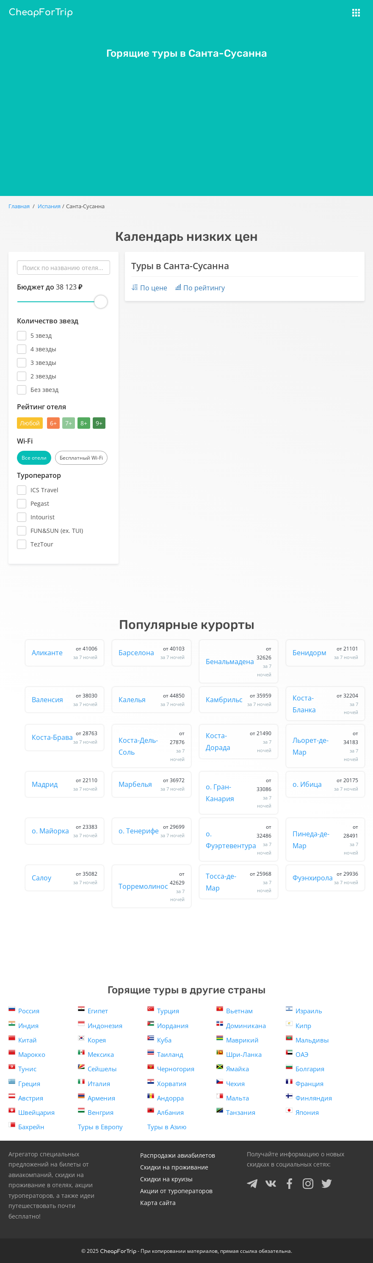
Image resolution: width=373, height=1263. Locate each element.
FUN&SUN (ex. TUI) (56, 531)
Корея (92, 1039)
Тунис (22, 1068)
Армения (96, 1097)
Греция (24, 1083)
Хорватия (166, 1083)
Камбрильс (238, 699)
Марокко (26, 1054)
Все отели (34, 457)
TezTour (41, 544)
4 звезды (43, 349)
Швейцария (31, 1112)
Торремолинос (151, 886)
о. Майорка (64, 830)
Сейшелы (97, 1068)
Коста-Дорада (238, 741)
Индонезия (100, 1025)
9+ (99, 423)
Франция (304, 1083)
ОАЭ (297, 1054)
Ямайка (232, 1068)
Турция (163, 1010)
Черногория (170, 1068)
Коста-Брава (64, 737)
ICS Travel (44, 490)
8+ (83, 423)
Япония (302, 1112)
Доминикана (241, 1025)
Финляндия (309, 1097)
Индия (23, 1025)
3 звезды (43, 362)
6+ (53, 423)
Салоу (64, 877)
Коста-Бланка (325, 704)
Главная (19, 206)
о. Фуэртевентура (238, 839)
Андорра (165, 1097)
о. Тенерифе (151, 830)
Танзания (235, 1112)
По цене (149, 287)
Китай (22, 1039)
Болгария (305, 1068)
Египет (93, 1010)
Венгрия (95, 1112)
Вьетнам (234, 1010)
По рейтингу (200, 287)
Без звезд (44, 390)
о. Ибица (325, 784)
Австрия (25, 1097)
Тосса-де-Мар (238, 882)
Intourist (42, 517)
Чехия (230, 1083)
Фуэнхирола (325, 877)
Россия (23, 1010)
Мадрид (64, 784)
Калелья (151, 699)
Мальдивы (307, 1039)
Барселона (151, 652)
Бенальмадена (238, 661)
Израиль (304, 1010)
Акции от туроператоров (176, 1191)
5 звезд (41, 335)
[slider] (100, 301)
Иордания (167, 1025)
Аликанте (64, 652)
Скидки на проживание (174, 1167)
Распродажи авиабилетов (177, 1155)
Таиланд (165, 1054)
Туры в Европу (100, 1126)
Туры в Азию (166, 1126)
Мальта (232, 1097)
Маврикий (237, 1039)
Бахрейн (26, 1126)
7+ (68, 423)
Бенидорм (325, 652)
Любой (30, 423)
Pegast (39, 503)
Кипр (298, 1025)
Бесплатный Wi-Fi (81, 457)
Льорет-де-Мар (325, 746)
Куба (159, 1039)
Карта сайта (158, 1203)
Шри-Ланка (239, 1054)
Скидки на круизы (166, 1179)
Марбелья (151, 784)
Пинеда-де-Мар (325, 839)
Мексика (96, 1054)
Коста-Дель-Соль (151, 746)
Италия (94, 1083)
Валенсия (64, 699)
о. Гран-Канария (238, 793)
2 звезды (43, 376)
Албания (165, 1112)
